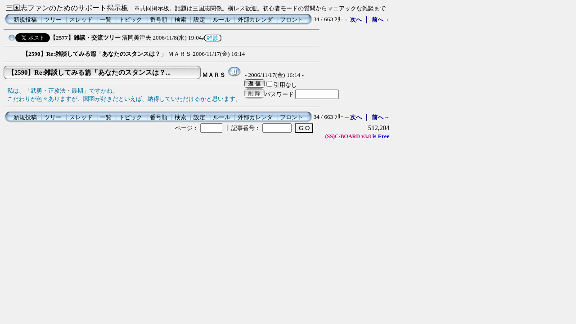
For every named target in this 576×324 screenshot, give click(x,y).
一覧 (106, 19)
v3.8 (366, 136)
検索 (180, 19)
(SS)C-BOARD (342, 136)
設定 (199, 19)
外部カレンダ (255, 19)
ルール (221, 19)
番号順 (158, 19)
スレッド (81, 19)
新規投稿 (25, 19)
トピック (130, 19)
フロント (291, 19)
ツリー (53, 19)
